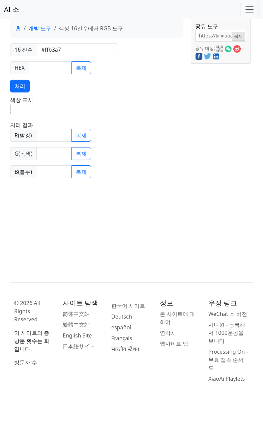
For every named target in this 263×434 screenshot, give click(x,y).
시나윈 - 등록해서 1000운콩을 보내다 (226, 333)
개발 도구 (39, 28)
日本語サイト (79, 346)
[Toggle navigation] (249, 9)
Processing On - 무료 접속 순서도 (228, 360)
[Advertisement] (220, 165)
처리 (19, 86)
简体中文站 (76, 314)
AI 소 (11, 9)
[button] (220, 48)
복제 (81, 68)
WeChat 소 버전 (227, 314)
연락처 (168, 332)
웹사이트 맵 (174, 343)
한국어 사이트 (128, 305)
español (121, 327)
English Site (77, 335)
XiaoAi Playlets (226, 378)
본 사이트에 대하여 (177, 318)
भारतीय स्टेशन (125, 349)
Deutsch (121, 316)
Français (121, 338)
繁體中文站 (76, 324)
